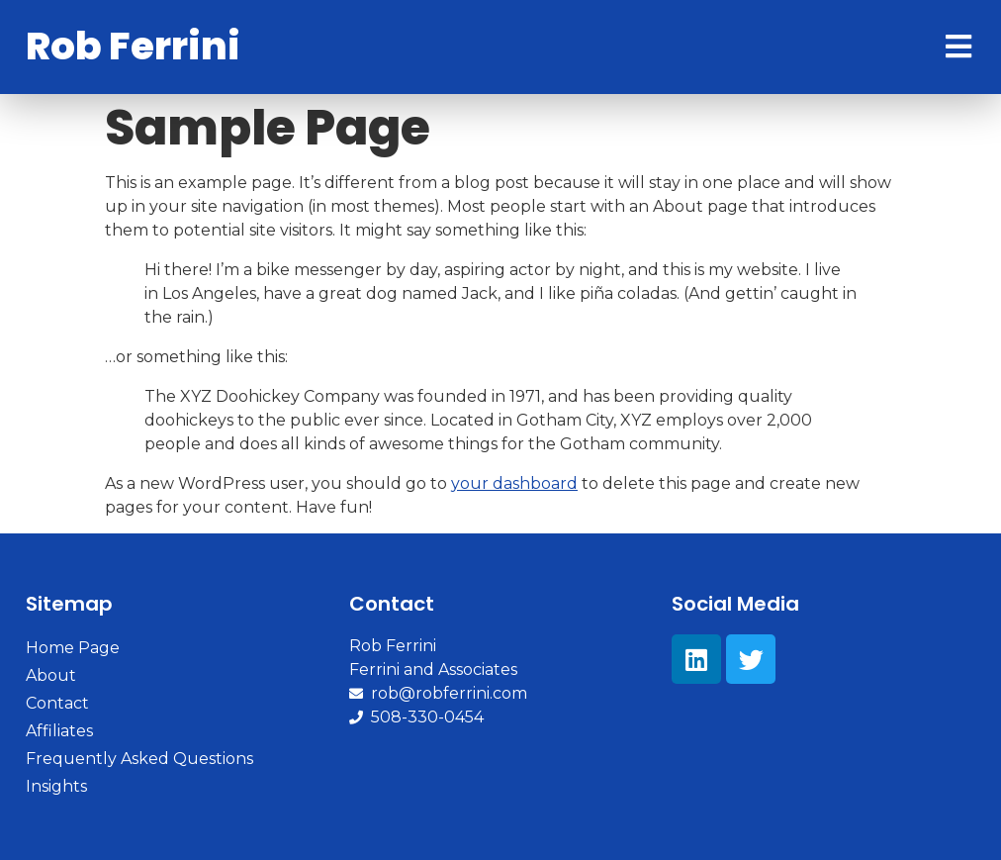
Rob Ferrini (133, 46)
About (51, 675)
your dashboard (514, 483)
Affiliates (59, 730)
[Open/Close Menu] (958, 47)
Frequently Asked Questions (139, 758)
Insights (56, 786)
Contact (57, 703)
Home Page (73, 647)
